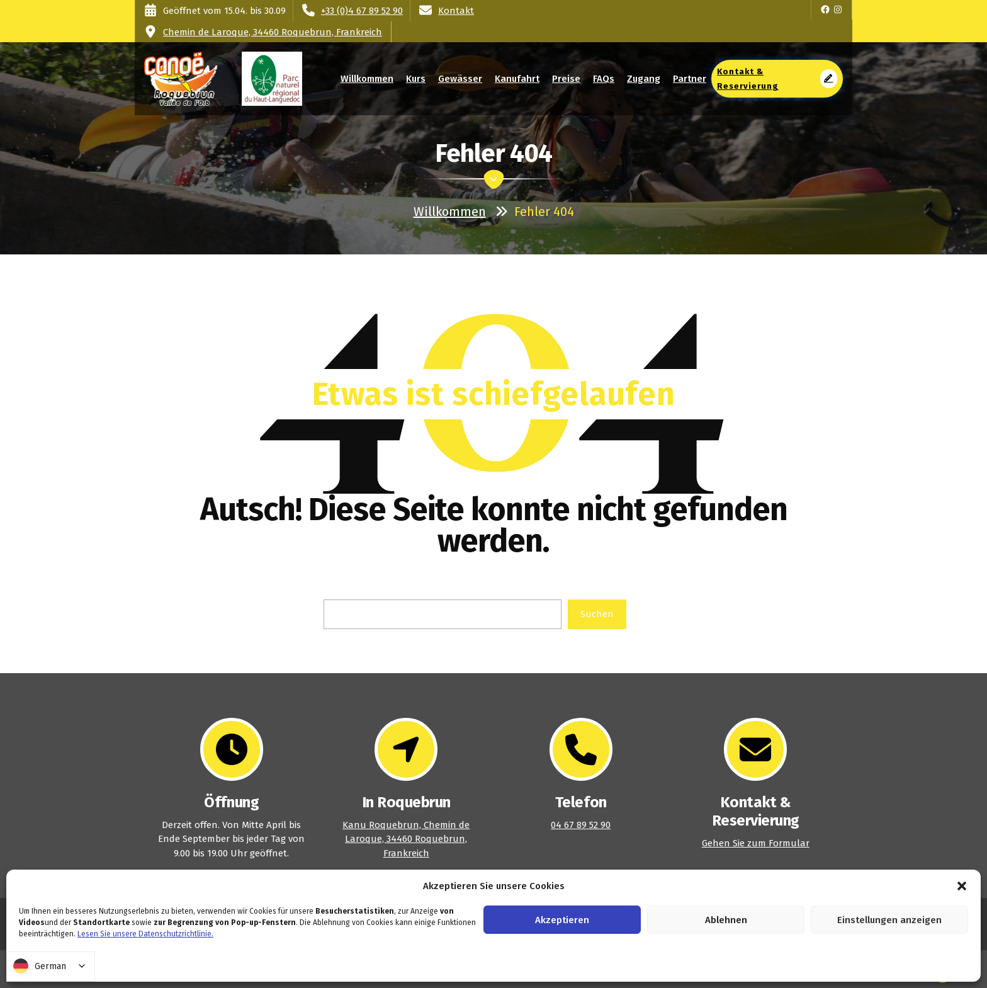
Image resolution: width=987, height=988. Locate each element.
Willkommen (367, 78)
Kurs (415, 78)
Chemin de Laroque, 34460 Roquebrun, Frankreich (272, 32)
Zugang (643, 78)
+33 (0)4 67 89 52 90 (362, 10)
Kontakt (456, 10)
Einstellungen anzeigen (889, 920)
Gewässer (460, 78)
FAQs (603, 78)
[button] (962, 886)
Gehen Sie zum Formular (755, 843)
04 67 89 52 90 (581, 825)
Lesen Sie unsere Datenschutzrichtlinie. (145, 933)
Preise (566, 78)
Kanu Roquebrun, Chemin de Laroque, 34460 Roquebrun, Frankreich (406, 839)
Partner (689, 78)
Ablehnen (726, 920)
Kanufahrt (517, 78)
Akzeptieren (562, 920)
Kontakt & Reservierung (777, 79)
